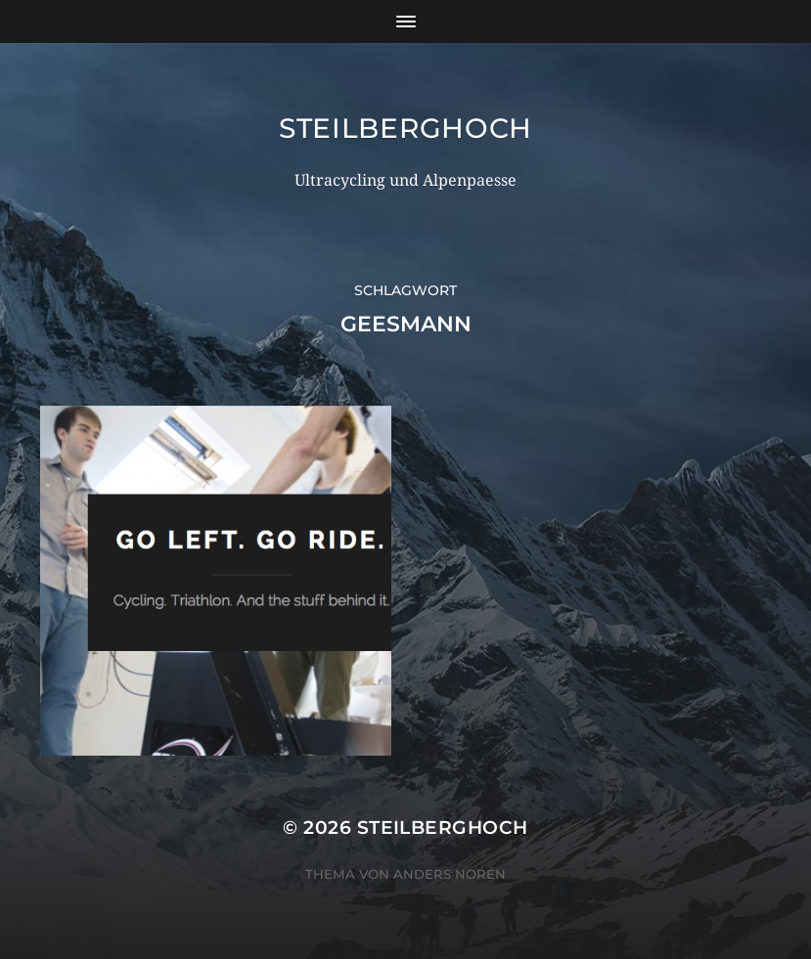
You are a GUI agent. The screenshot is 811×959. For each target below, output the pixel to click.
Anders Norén (449, 874)
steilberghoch (405, 128)
